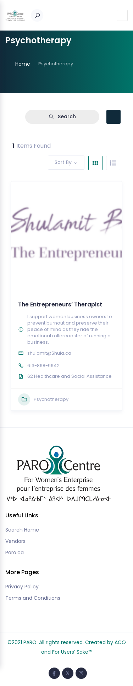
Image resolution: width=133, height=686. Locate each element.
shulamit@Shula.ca (49, 353)
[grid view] (95, 163)
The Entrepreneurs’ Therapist (60, 304)
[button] (64, 284)
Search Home (22, 529)
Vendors (15, 541)
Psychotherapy (43, 399)
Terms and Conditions (32, 597)
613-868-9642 (43, 365)
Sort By (63, 162)
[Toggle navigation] (122, 15)
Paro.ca (14, 552)
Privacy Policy (22, 586)
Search (62, 116)
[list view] (113, 163)
